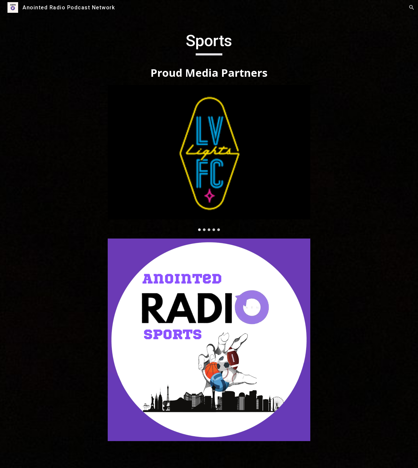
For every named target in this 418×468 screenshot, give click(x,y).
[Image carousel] (209, 158)
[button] (411, 7)
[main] (209, 56)
